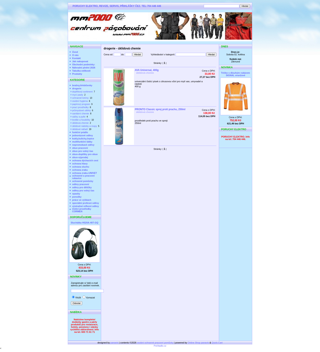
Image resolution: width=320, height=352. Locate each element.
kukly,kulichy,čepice (83, 138)
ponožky (77, 197)
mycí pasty (77, 94)
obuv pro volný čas (82, 151)
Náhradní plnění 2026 (83, 67)
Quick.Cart (217, 342)
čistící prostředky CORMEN (81, 210)
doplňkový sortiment (82, 91)
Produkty (77, 74)
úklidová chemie (80, 123)
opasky (76, 193)
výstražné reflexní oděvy (85, 206)
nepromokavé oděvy (83, 145)
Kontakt (76, 58)
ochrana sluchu (80, 166)
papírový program (81, 104)
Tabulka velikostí (81, 70)
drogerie (76, 88)
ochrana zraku (80, 170)
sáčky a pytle (79, 116)
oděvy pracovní (80, 184)
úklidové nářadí (80, 129)
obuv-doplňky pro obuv (85, 154)
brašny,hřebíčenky (82, 85)
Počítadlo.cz (160, 345)
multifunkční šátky (82, 141)
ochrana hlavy (80, 163)
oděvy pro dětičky (82, 187)
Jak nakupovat (80, 61)
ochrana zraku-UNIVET (84, 173)
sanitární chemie (80, 113)
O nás (75, 55)
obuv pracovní (80, 148)
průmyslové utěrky (81, 110)
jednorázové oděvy (82, 135)
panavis (115, 342)
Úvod (75, 52)
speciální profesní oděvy (85, 203)
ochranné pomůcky (82, 181)
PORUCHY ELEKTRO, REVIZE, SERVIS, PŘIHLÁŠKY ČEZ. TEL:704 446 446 (117, 6)
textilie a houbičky (81, 120)
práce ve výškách (81, 200)
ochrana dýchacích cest (85, 160)
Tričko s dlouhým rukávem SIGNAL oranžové (235, 74)
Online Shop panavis (198, 342)
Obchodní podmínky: (83, 64)
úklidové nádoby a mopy (84, 126)
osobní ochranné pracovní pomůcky (155, 342)
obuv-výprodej (80, 157)
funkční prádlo (80, 132)
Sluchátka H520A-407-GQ (84, 222)
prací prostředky (80, 107)
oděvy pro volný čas (83, 190)
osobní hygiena (80, 101)
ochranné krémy (80, 98)
